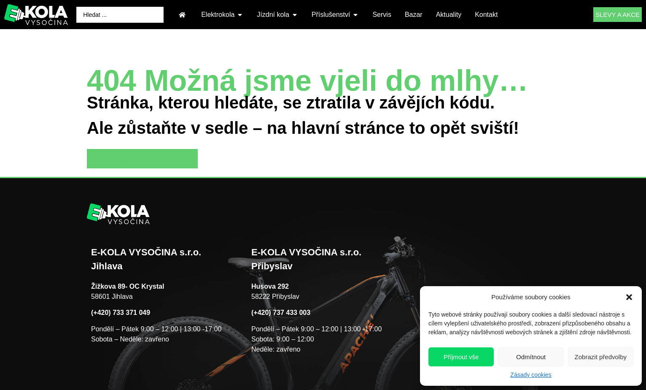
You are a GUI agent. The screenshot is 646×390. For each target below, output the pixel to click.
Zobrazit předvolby (601, 356)
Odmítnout (531, 356)
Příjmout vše (461, 356)
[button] (629, 297)
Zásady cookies (530, 374)
